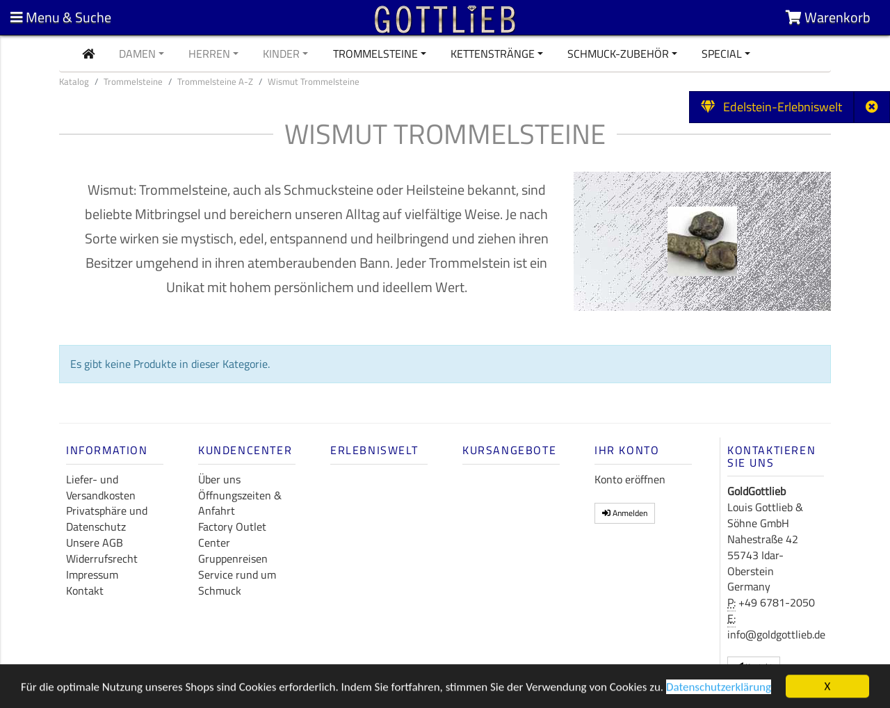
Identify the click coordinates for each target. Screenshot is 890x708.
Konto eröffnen (629, 479)
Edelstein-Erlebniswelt (771, 106)
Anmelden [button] (624, 513)
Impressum (92, 574)
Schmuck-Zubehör (618, 53)
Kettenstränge (493, 53)
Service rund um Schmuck (237, 582)
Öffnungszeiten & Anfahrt (240, 503)
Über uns (219, 479)
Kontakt (85, 590)
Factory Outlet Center (232, 534)
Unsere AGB (94, 542)
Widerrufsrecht (102, 558)
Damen (137, 53)
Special (722, 53)
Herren (209, 53)
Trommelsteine (375, 53)
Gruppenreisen (233, 558)
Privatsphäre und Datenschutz (106, 518)
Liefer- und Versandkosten (101, 487)
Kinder (281, 53)
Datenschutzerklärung (718, 689)
